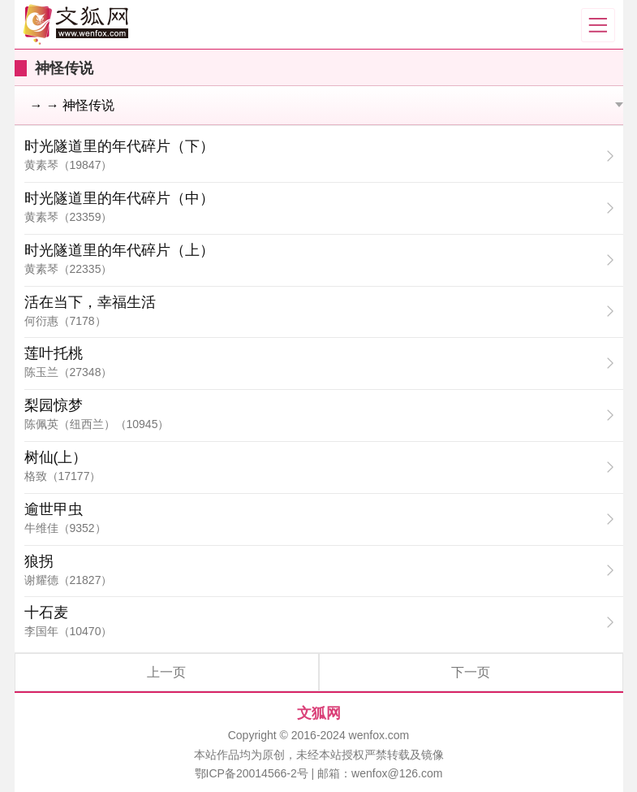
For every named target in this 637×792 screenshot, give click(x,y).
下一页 (470, 672)
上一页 (166, 672)
